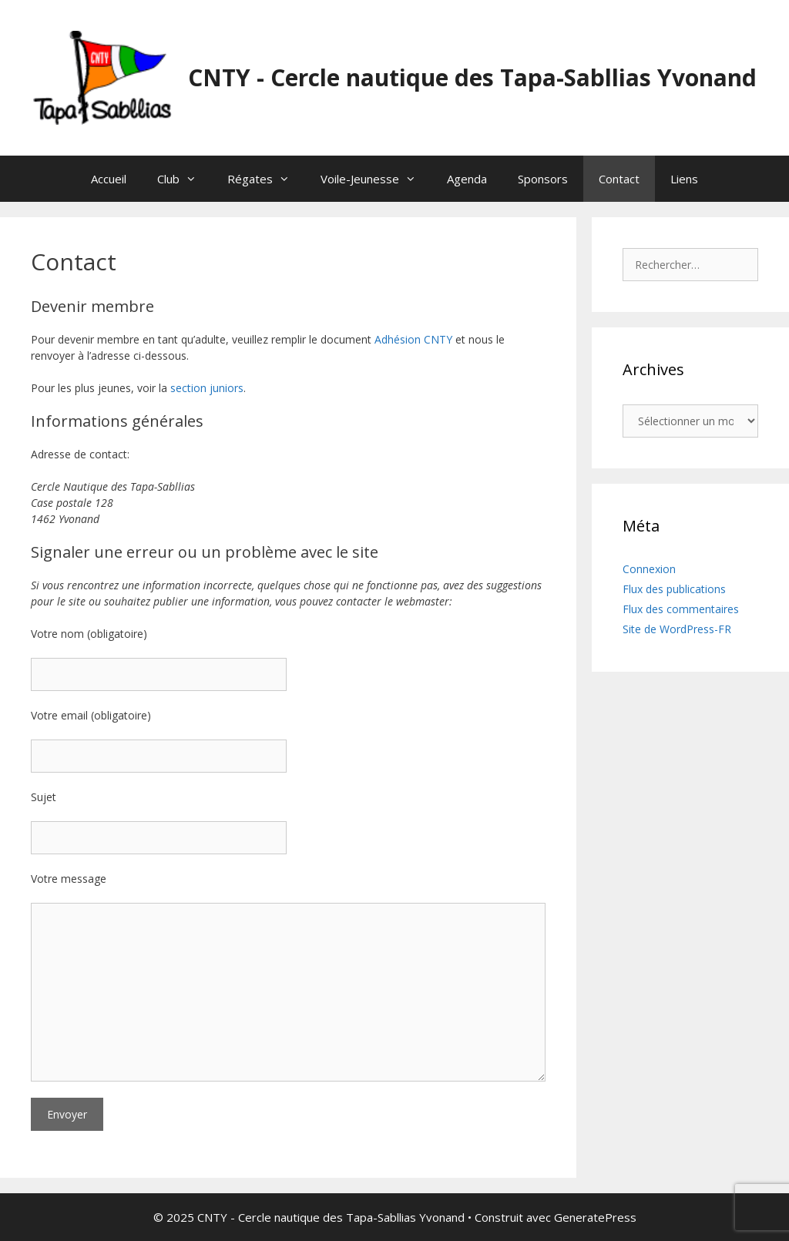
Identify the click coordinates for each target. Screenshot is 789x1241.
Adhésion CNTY (413, 339)
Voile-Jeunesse (376, 179)
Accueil (108, 178)
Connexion (649, 569)
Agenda (467, 178)
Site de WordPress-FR (677, 629)
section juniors (206, 388)
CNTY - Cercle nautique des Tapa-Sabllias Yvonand (472, 77)
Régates (266, 179)
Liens (684, 178)
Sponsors (543, 178)
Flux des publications (674, 589)
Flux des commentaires (681, 609)
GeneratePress (595, 1217)
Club (184, 179)
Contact (619, 178)
